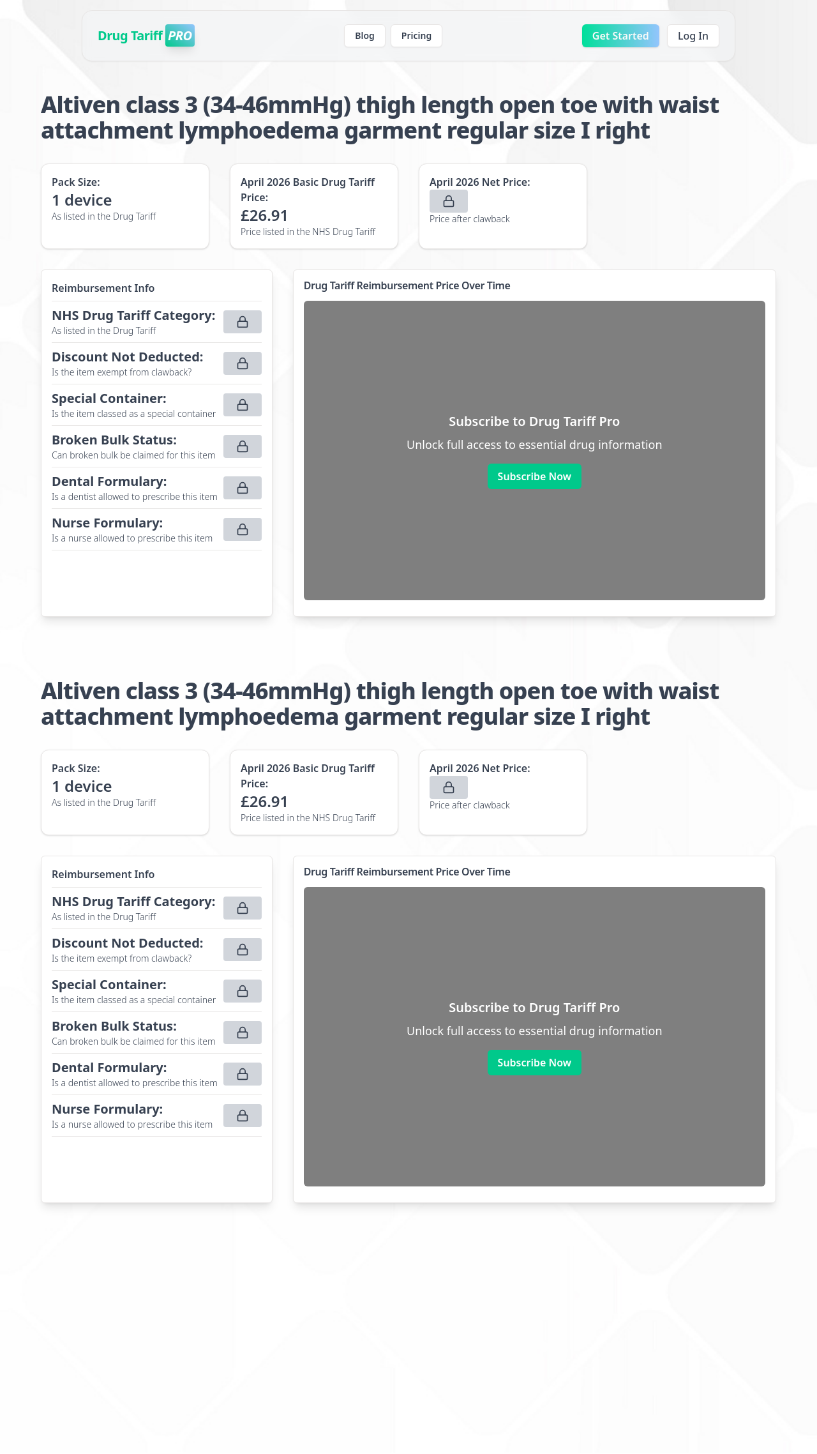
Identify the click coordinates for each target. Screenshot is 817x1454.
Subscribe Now (534, 476)
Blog (365, 35)
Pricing (416, 35)
